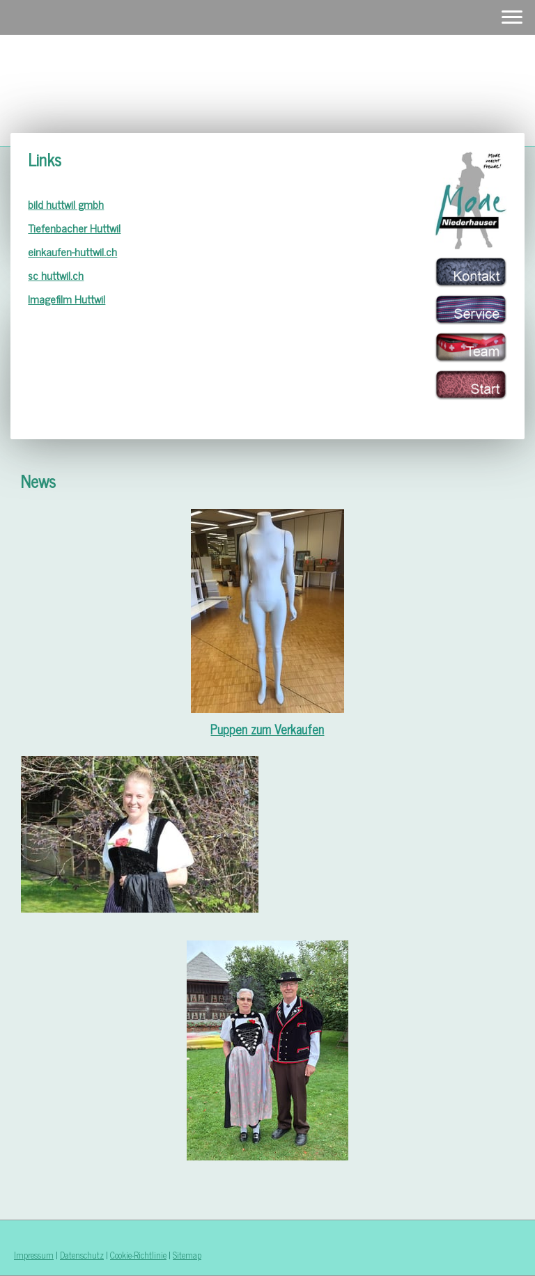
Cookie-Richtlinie (138, 1254)
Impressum (34, 1254)
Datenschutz (82, 1254)
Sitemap (187, 1254)
